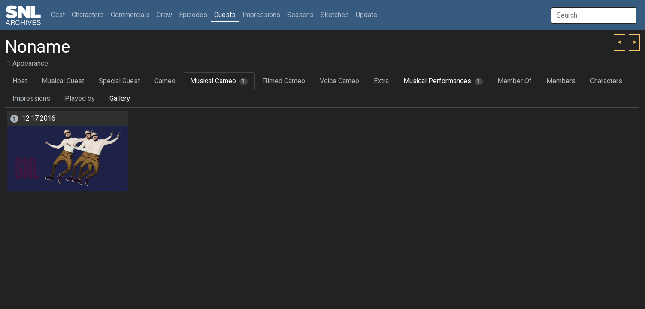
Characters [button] (88, 15)
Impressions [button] (261, 15)
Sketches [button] (335, 15)
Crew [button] (164, 15)
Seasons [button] (300, 15)
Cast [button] (59, 14)
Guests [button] (225, 15)
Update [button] (366, 15)
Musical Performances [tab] (443, 81)
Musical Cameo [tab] (219, 81)
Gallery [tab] (119, 99)
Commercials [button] (130, 15)
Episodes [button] (193, 15)
